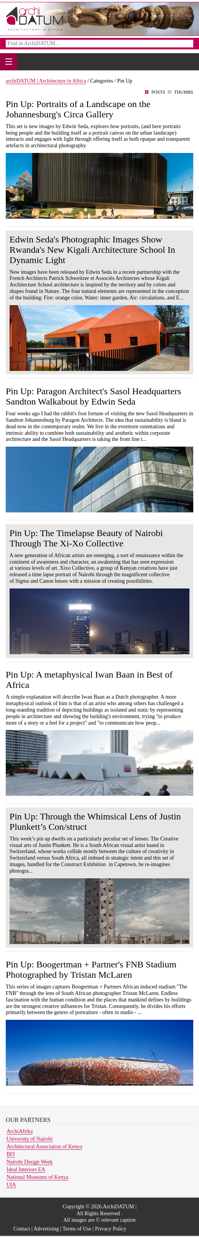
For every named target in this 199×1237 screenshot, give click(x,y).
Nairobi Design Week (30, 1162)
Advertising (46, 1229)
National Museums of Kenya (37, 1177)
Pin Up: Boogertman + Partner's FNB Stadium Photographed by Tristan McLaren (91, 969)
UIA (11, 1185)
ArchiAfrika (20, 1131)
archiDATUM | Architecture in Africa (46, 81)
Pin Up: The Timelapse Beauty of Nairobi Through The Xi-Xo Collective (86, 538)
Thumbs (183, 92)
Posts (158, 92)
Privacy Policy (110, 1229)
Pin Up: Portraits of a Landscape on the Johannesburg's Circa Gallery (78, 109)
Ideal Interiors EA (26, 1169)
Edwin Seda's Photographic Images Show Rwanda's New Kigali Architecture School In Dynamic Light (92, 249)
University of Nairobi (30, 1139)
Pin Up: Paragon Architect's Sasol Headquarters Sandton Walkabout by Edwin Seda (93, 396)
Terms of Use (76, 1229)
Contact (21, 1229)
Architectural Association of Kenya (44, 1146)
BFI (11, 1154)
